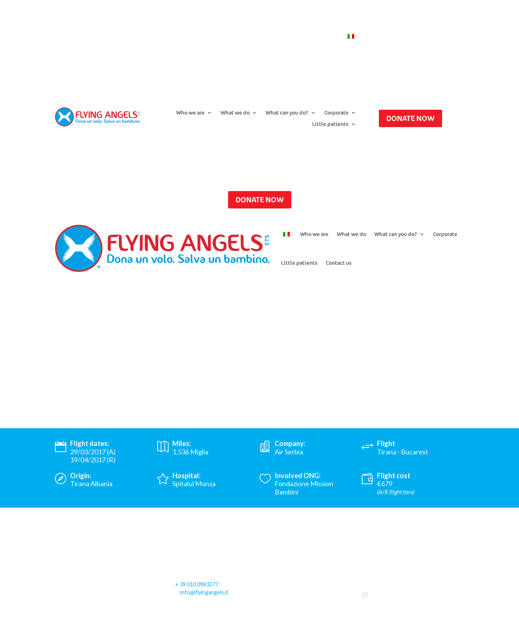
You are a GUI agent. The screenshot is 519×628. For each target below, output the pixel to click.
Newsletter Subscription (272, 37)
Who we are (190, 113)
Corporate (336, 113)
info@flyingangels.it (204, 592)
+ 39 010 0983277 (196, 584)
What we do (235, 113)
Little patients (330, 124)
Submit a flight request (204, 37)
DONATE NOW (410, 118)
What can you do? (287, 113)
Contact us (324, 37)
